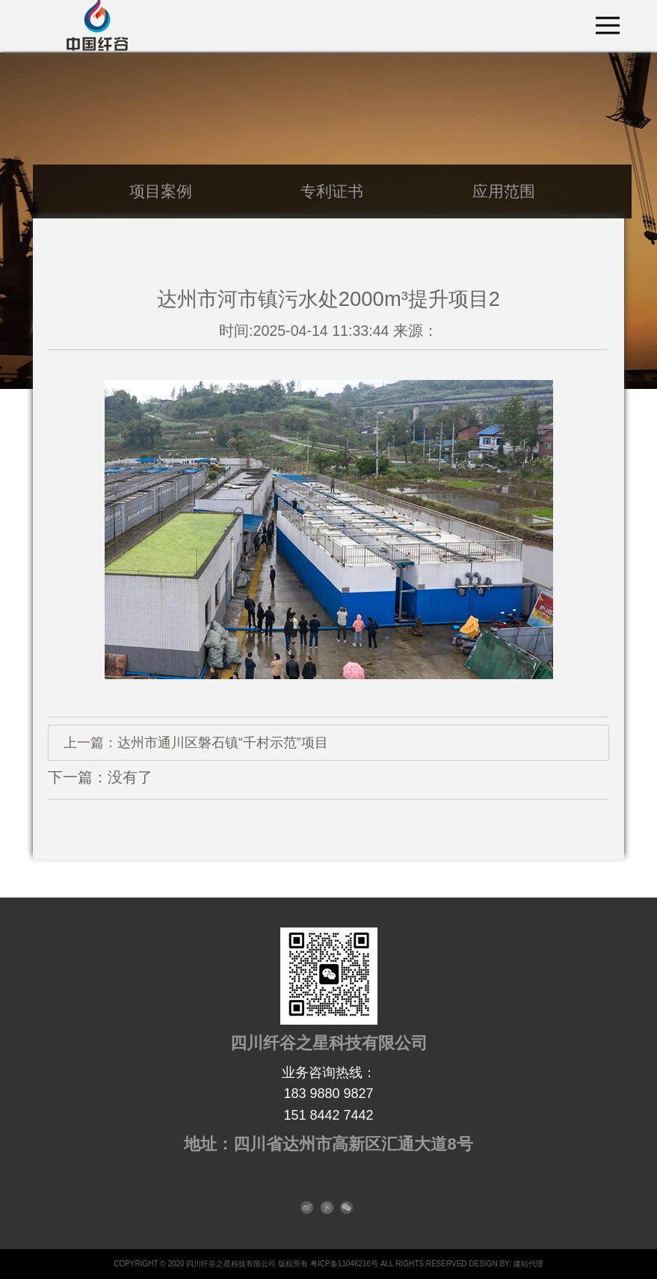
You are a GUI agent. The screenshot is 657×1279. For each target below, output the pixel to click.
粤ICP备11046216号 (344, 1264)
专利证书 (331, 191)
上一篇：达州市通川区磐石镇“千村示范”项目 (196, 742)
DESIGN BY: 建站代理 (506, 1264)
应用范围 (503, 191)
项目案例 (160, 191)
